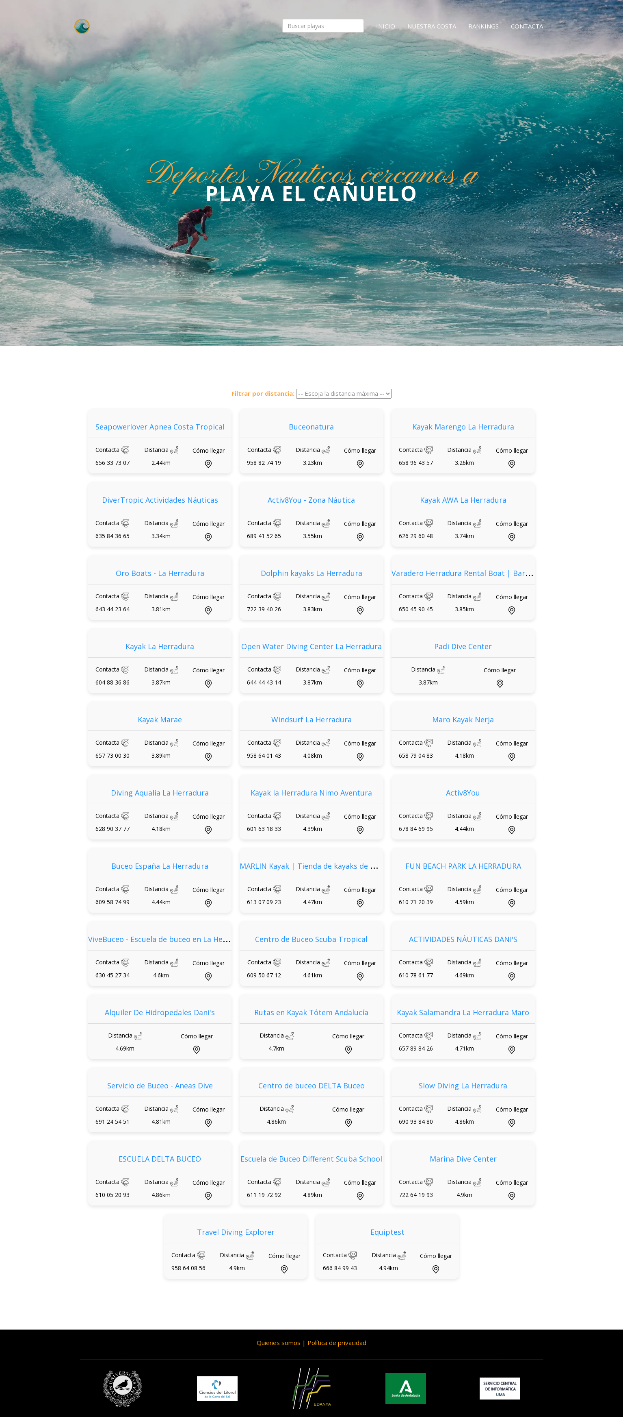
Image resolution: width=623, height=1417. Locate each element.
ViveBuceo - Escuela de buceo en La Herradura (168, 939)
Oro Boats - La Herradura (160, 573)
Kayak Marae (160, 719)
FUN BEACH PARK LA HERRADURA (463, 866)
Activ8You (463, 793)
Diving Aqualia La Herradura (160, 793)
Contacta (527, 26)
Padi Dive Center (463, 646)
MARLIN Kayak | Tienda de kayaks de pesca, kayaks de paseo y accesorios (368, 866)
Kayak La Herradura (159, 646)
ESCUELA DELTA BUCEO (160, 1159)
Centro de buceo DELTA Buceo (311, 1085)
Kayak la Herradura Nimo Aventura (311, 793)
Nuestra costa (431, 26)
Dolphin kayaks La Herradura (311, 573)
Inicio (385, 26)
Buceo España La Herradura (159, 866)
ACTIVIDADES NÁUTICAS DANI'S (463, 939)
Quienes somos (279, 1343)
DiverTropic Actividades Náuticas (160, 500)
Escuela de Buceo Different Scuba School (311, 1159)
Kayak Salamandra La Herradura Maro (463, 1012)
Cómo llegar (209, 450)
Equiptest (387, 1232)
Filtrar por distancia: (262, 393)
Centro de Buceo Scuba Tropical (311, 939)
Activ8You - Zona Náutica (311, 500)
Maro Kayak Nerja (463, 719)
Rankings (483, 26)
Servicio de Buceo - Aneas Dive (160, 1085)
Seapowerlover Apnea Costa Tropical (160, 427)
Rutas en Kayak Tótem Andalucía (311, 1012)
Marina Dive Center (463, 1159)
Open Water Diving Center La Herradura (311, 646)
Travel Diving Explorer (236, 1232)
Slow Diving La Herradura (463, 1085)
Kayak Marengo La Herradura (463, 427)
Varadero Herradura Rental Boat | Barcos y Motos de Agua (494, 573)
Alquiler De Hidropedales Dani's (160, 1012)
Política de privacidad (336, 1343)
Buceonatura (311, 427)
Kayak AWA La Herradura (463, 500)
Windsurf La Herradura (311, 719)
